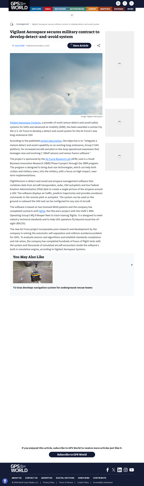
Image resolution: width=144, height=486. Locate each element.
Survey (92, 8)
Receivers (60, 8)
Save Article (79, 45)
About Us (17, 477)
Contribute (99, 477)
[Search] (125, 3)
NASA (42, 211)
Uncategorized (22, 24)
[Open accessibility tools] (5, 481)
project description (51, 140)
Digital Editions (65, 477)
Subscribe (83, 477)
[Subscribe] (118, 3)
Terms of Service (66, 482)
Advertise (46, 477)
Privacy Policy (48, 482)
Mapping (105, 8)
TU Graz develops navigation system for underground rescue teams (52, 287)
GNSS (48, 8)
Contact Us (31, 477)
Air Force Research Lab (58, 159)
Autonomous (77, 8)
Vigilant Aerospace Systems (25, 122)
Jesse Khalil (20, 45)
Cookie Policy (83, 482)
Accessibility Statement (103, 482)
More (130, 8)
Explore (36, 8)
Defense (118, 8)
